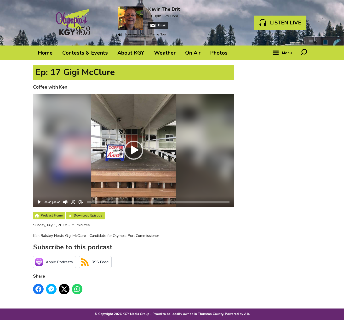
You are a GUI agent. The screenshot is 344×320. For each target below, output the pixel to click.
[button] (133, 150)
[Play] (39, 202)
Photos (219, 53)
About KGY (130, 53)
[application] (133, 150)
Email (158, 25)
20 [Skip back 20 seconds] (73, 202)
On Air (193, 53)
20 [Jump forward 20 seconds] (81, 202)
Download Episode (88, 215)
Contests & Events (85, 53)
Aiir (246, 314)
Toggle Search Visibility (304, 53)
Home (45, 53)
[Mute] (65, 202)
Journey (131, 34)
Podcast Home (52, 215)
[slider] (158, 202)
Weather (165, 53)
